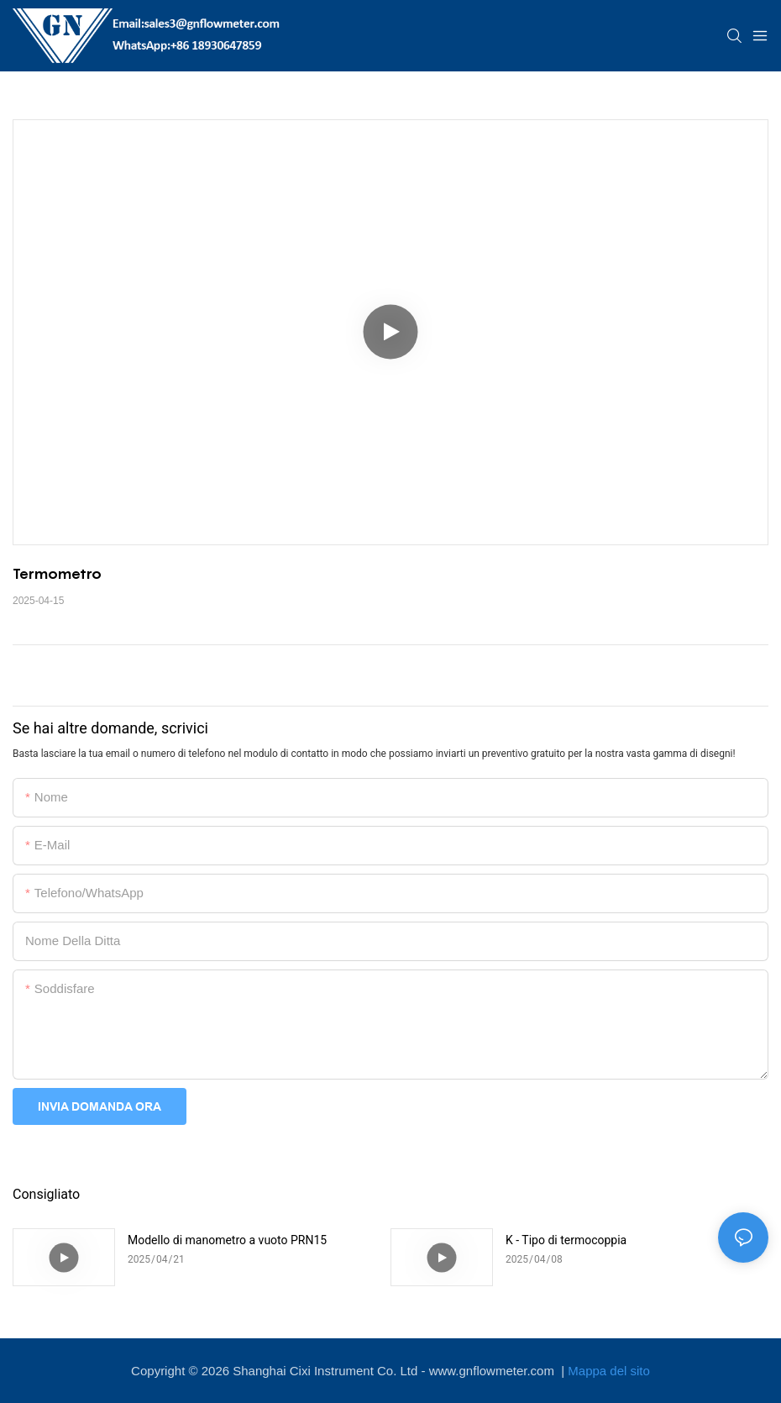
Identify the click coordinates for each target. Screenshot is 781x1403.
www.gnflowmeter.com (493, 1371)
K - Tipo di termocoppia (566, 1240)
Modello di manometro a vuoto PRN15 (227, 1240)
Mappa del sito (609, 1371)
